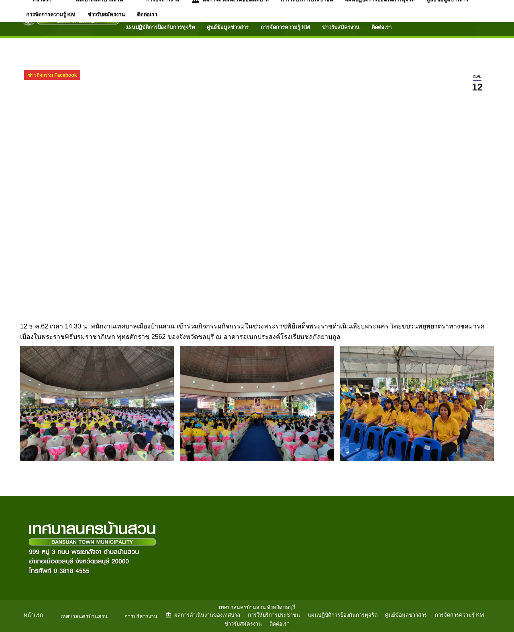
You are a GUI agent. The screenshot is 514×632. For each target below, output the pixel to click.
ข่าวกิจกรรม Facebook (52, 75)
